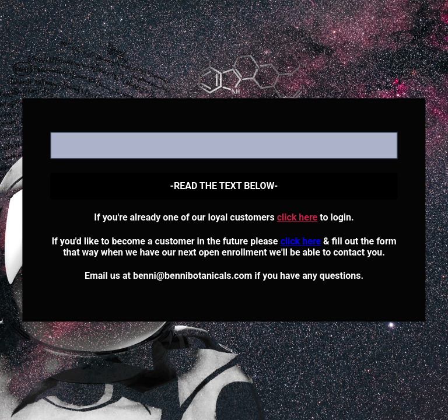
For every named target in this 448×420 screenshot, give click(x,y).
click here (297, 217)
